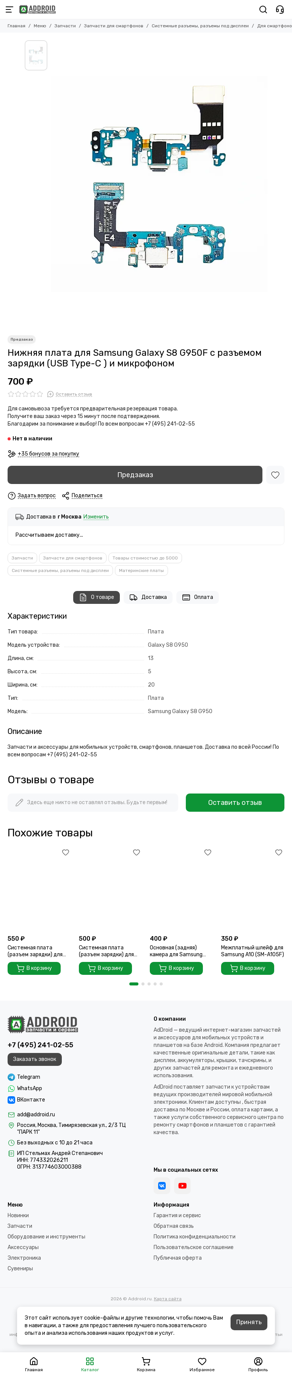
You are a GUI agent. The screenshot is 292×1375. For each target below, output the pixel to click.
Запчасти (65, 25)
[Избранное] (275, 475)
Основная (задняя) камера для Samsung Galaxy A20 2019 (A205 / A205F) (181, 951)
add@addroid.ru (36, 1114)
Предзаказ (135, 475)
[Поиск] (263, 9)
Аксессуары (23, 1247)
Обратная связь (174, 1226)
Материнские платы (141, 570)
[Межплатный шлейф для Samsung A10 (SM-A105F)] (253, 889)
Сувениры (20, 1268)
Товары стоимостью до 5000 (145, 558)
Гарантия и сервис (177, 1215)
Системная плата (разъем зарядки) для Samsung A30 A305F (35, 951)
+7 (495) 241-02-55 (40, 1045)
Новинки (18, 1215)
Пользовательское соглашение (194, 1247)
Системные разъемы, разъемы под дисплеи (200, 25)
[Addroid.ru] (37, 9)
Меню (40, 25)
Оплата (197, 597)
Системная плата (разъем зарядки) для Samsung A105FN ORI (106, 951)
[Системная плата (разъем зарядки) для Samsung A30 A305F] (39, 889)
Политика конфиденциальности (194, 1237)
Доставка (148, 597)
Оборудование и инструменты (46, 1237)
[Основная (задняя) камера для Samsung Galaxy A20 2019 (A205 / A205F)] (182, 889)
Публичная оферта (178, 1258)
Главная (16, 25)
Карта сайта (168, 1298)
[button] (133, 983)
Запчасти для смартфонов (113, 25)
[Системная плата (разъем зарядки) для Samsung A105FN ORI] (111, 889)
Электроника (24, 1258)
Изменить (96, 517)
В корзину (34, 968)
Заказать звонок (34, 1059)
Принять (249, 1322)
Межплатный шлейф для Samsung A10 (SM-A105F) (252, 951)
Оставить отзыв (235, 802)
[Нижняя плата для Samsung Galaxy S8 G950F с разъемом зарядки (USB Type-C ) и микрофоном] (159, 184)
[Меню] (9, 9)
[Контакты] (280, 9)
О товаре (96, 597)
